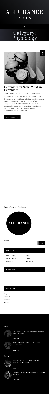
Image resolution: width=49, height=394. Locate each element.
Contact (7, 297)
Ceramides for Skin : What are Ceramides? (23, 88)
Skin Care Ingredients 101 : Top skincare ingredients (27, 344)
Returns (7, 300)
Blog (21, 93)
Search (6, 240)
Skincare (36, 93)
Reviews (8, 261)
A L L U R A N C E (11, 93)
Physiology (28, 93)
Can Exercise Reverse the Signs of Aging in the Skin (29, 373)
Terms (6, 303)
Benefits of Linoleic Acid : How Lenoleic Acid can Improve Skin (28, 361)
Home (6, 207)
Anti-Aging (10, 256)
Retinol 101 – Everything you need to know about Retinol (28, 332)
